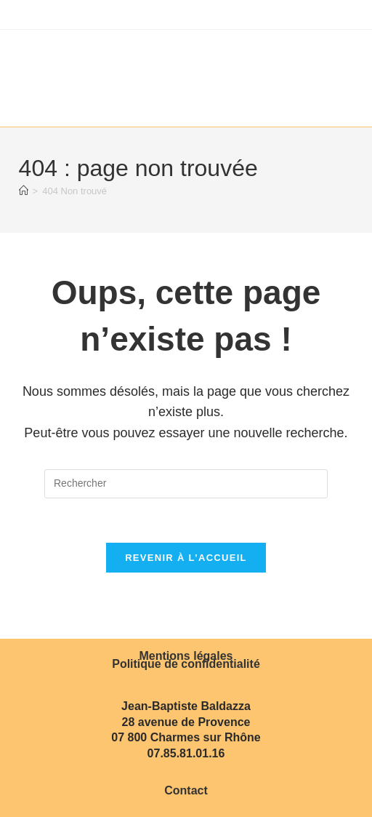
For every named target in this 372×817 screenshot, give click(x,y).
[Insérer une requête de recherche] (186, 483)
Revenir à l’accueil (186, 557)
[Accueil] (23, 191)
